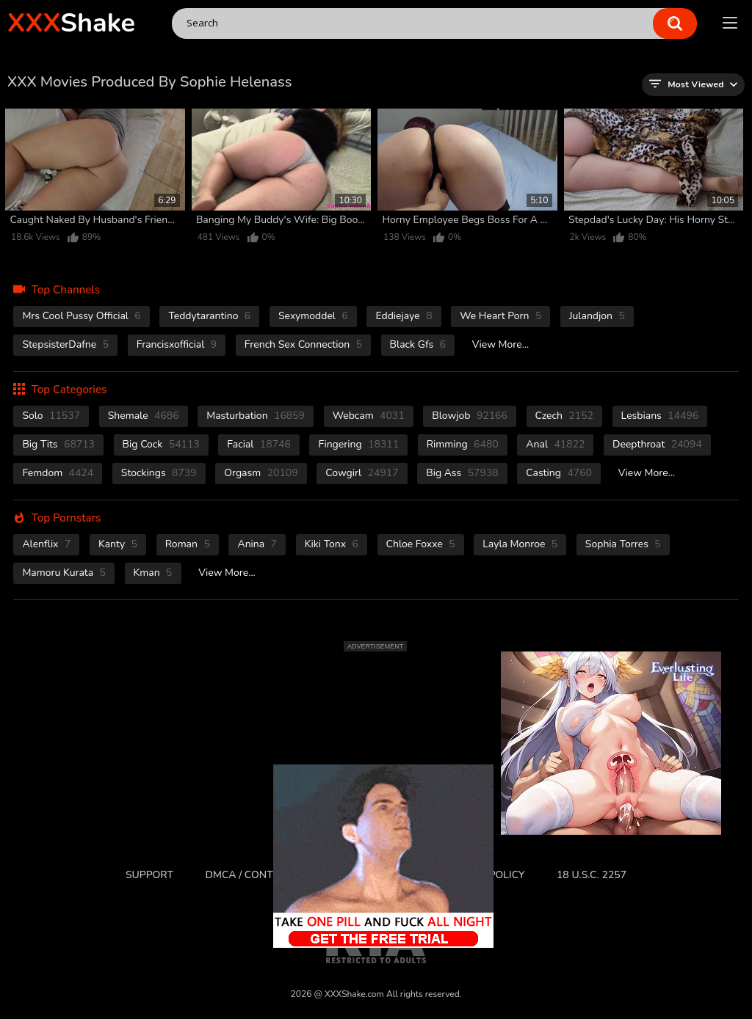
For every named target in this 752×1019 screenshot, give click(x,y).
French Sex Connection (303, 344)
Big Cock (161, 444)
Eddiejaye (403, 316)
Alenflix (46, 544)
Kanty (117, 544)
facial (259, 444)
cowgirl (361, 473)
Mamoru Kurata (64, 573)
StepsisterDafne (65, 344)
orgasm (260, 473)
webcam (369, 416)
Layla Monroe (519, 544)
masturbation (255, 416)
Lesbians (660, 416)
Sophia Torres (623, 544)
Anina (257, 544)
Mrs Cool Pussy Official (81, 316)
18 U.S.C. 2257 (591, 875)
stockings (159, 473)
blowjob (469, 416)
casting (559, 473)
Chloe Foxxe (420, 544)
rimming (463, 444)
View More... (500, 344)
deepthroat (657, 444)
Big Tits (58, 444)
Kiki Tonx (331, 544)
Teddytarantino (209, 316)
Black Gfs (418, 344)
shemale (143, 416)
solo (51, 416)
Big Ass (462, 473)
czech (564, 416)
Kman (153, 573)
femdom (57, 473)
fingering (358, 444)
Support (149, 875)
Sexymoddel (313, 316)
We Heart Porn (500, 316)
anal (555, 444)
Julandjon (597, 316)
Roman (187, 544)
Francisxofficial (177, 344)
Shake (71, 23)
